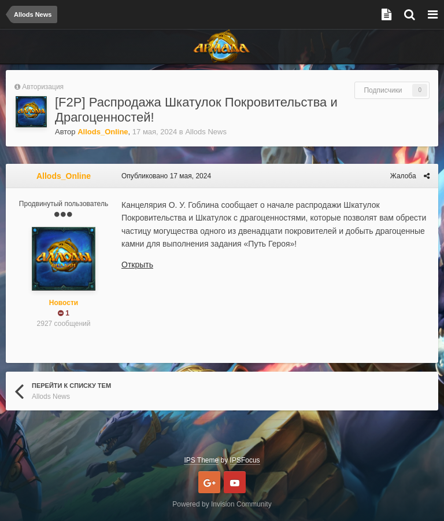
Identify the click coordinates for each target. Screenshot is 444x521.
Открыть (137, 264)
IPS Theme (201, 460)
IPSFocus (245, 460)
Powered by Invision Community (221, 504)
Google (209, 482)
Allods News (206, 131)
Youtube (235, 482)
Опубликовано (166, 176)
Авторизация (43, 87)
